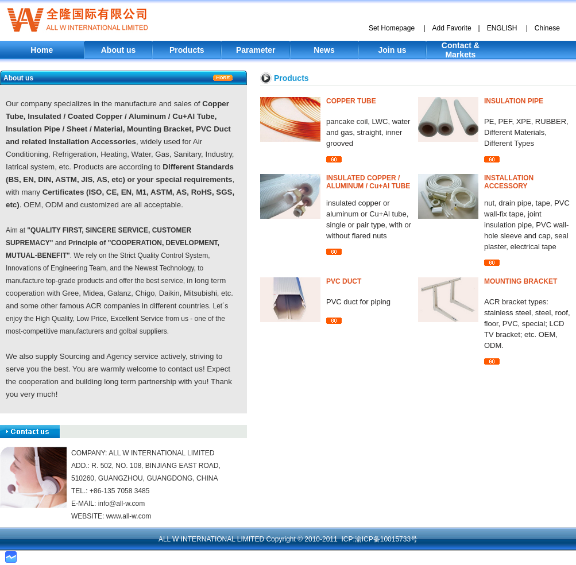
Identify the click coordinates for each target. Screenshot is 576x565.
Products (186, 50)
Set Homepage (392, 28)
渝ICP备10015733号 (386, 539)
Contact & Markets (461, 50)
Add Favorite (451, 28)
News (324, 50)
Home (41, 50)
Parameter (256, 50)
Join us (392, 50)
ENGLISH (502, 28)
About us (118, 50)
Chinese (547, 28)
